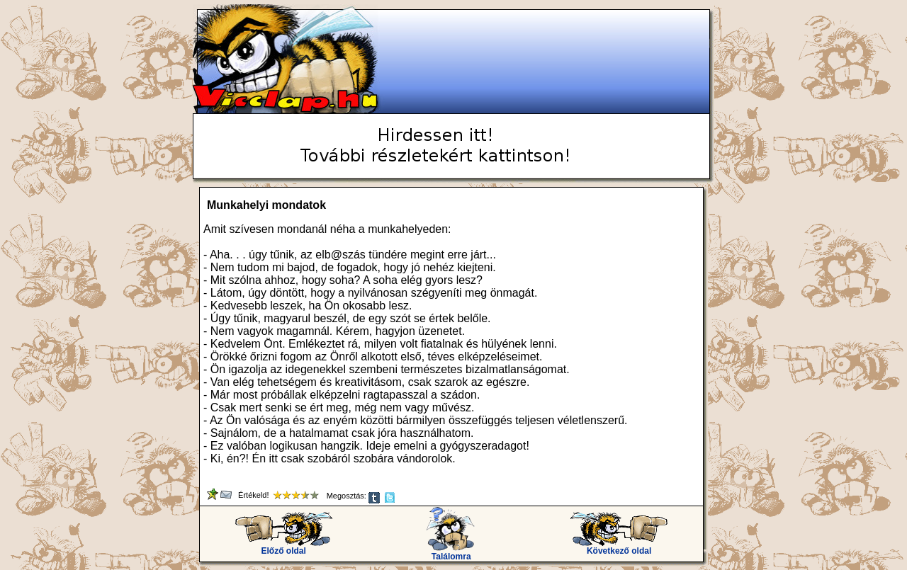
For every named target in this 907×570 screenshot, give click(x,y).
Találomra (451, 553)
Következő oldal (618, 547)
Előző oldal (283, 547)
